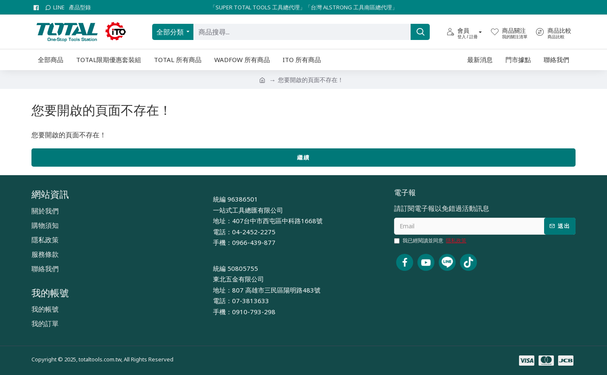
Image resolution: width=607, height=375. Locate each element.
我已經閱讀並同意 (431, 240)
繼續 (303, 157)
